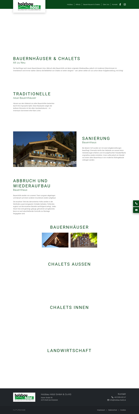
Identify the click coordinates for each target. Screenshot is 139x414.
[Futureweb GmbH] (19, 410)
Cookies (123, 410)
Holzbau (70, 4)
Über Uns (106, 4)
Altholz (78, 4)
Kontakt (115, 4)
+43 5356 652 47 (120, 397)
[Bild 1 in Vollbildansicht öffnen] (55, 240)
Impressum (101, 410)
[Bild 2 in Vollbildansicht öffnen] (84, 240)
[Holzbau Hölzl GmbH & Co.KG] (24, 397)
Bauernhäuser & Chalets (91, 4)
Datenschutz (112, 410)
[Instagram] (124, 4)
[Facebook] (120, 4)
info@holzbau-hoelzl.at (118, 400)
